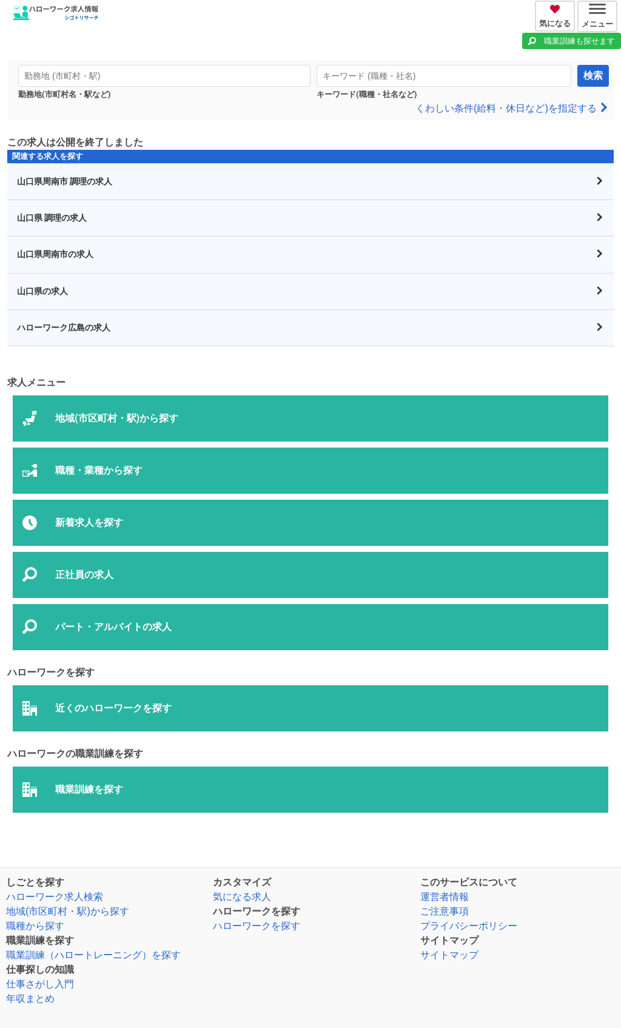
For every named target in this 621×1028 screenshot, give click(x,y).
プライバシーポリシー (468, 926)
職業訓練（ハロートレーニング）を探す (93, 955)
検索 (593, 75)
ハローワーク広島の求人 (310, 328)
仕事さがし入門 (40, 984)
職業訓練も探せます (579, 40)
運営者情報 (444, 896)
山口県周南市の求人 (310, 254)
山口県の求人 (310, 291)
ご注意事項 (444, 911)
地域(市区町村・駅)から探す (67, 911)
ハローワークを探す (256, 926)
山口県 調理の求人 (310, 218)
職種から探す (35, 926)
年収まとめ (30, 998)
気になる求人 (242, 896)
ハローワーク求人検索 (54, 896)
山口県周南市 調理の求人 (310, 181)
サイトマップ (449, 955)
